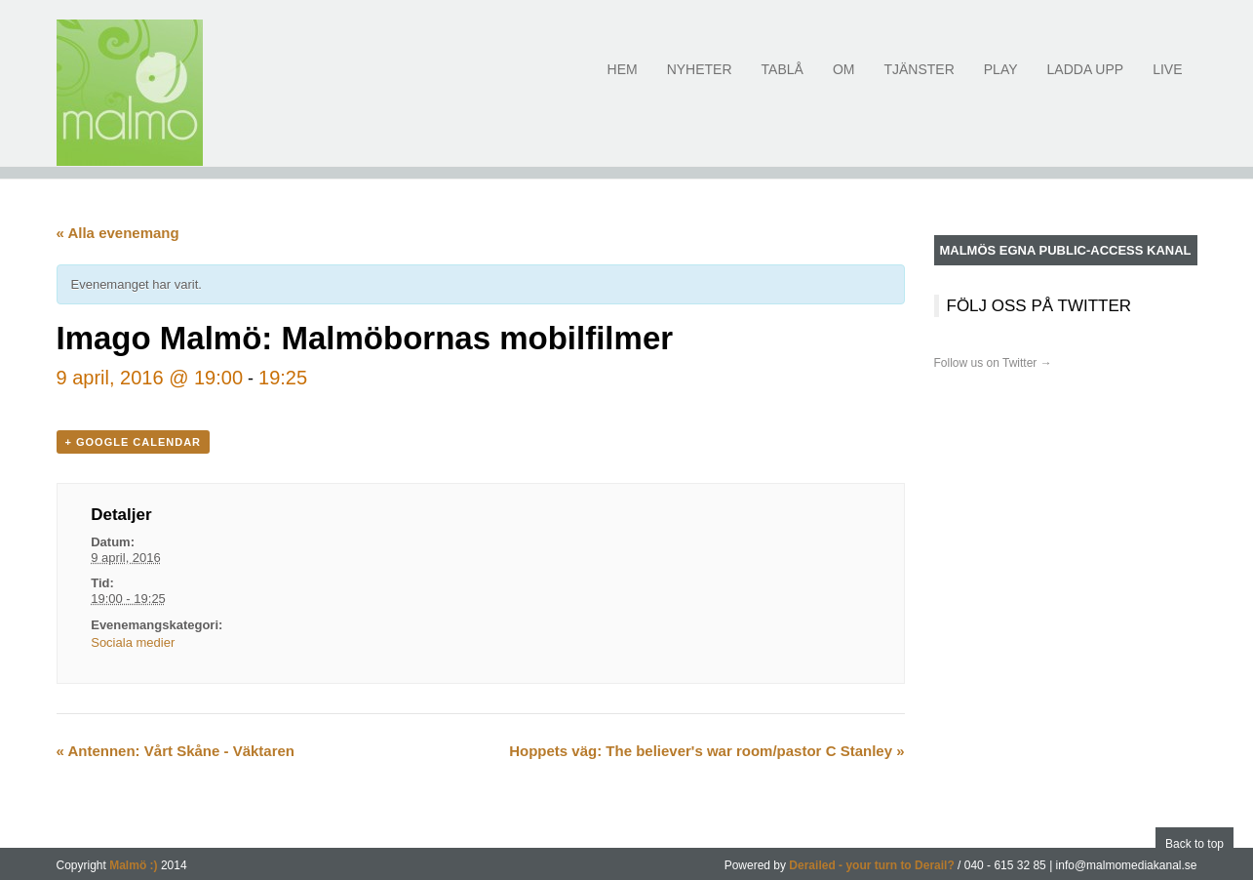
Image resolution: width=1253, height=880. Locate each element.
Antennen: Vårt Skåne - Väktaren (176, 750)
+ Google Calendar (133, 442)
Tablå (782, 80)
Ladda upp (1085, 80)
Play (1001, 80)
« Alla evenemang (118, 232)
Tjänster (918, 80)
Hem (622, 80)
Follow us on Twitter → (993, 363)
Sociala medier (133, 642)
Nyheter (699, 80)
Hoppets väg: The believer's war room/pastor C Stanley (706, 750)
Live (1167, 80)
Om (844, 80)
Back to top (1194, 844)
